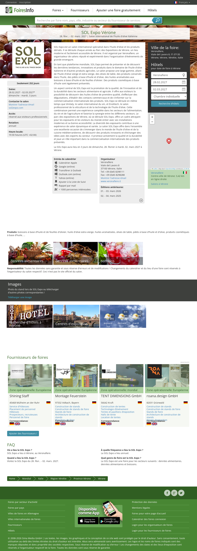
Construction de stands (67, 406)
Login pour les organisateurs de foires (152, 524)
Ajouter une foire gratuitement (118, 10)
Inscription (25, 2)
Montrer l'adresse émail (21, 104)
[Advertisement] (98, 220)
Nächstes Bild (96, 375)
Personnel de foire (19, 417)
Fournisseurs (80, 10)
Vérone (101, 478)
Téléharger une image (20, 297)
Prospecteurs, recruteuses (24, 414)
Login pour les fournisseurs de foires (151, 530)
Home (12, 478)
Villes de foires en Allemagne (23, 513)
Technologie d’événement (114, 409)
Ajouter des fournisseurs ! (23, 433)
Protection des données (144, 502)
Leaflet (154, 169)
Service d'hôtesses (19, 406)
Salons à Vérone (159, 183)
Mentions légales (141, 507)
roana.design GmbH (162, 396)
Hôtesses (14, 411)
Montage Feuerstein (70, 396)
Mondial (26, 478)
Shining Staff (19, 396)
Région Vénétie (58, 478)
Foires (57, 10)
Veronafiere (157, 172)
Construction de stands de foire (72, 409)
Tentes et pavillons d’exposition (117, 411)
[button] (169, 141)
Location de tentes (111, 417)
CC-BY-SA (186, 169)
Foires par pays (16, 507)
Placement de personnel (22, 409)
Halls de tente (108, 414)
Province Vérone (82, 478)
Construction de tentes (113, 406)
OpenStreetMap (170, 169)
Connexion (11, 2)
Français (184, 2)
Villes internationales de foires (24, 519)
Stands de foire (63, 411)
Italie (40, 478)
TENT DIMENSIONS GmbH (121, 396)
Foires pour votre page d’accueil (149, 513)
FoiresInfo (21, 10)
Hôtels (152, 10)
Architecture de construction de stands (72, 416)
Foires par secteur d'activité (22, 502)
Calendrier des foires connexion (149, 519)
